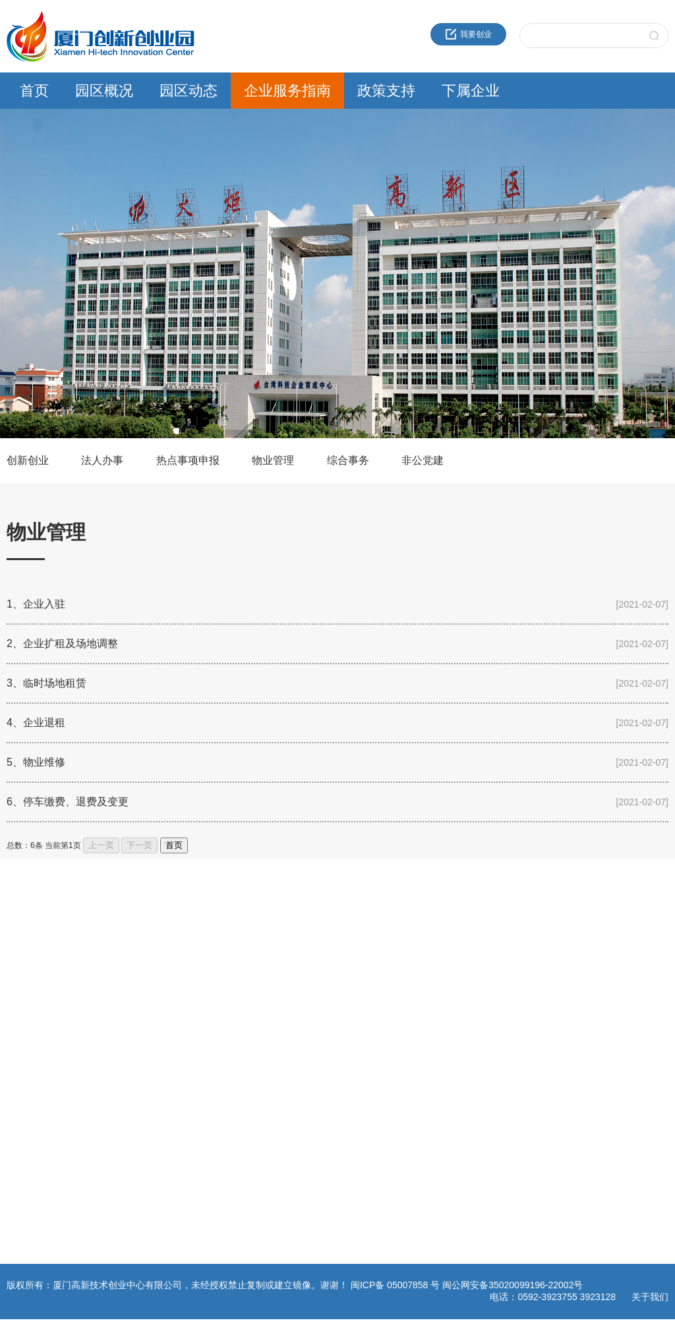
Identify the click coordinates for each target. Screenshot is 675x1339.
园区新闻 (135, 943)
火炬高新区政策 (371, 943)
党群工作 (135, 991)
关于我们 (649, 1297)
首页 (34, 90)
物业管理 (273, 460)
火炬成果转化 (480, 943)
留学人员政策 (368, 975)
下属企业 (471, 90)
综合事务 (348, 460)
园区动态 (189, 90)
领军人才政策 (368, 959)
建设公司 (472, 991)
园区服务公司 (480, 1038)
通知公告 (135, 959)
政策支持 (386, 90)
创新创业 (28, 460)
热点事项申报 (188, 460)
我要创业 (469, 34)
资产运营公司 (480, 1054)
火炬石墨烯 (476, 1006)
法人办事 (102, 460)
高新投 (469, 975)
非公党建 (422, 460)
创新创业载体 (30, 975)
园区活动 (135, 975)
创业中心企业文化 (38, 959)
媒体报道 (135, 1006)
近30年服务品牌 (35, 943)
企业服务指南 (287, 90)
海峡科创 (472, 959)
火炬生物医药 (480, 1022)
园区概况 (104, 90)
